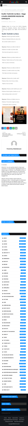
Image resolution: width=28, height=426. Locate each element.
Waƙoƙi (15, 363)
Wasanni (15, 360)
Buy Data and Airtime (18, 421)
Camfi (15, 270)
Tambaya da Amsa (9, 421)
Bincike (15, 264)
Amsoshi (18, 424)
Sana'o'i (15, 334)
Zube (15, 384)
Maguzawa (15, 325)
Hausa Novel (15, 293)
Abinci (15, 238)
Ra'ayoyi (15, 328)
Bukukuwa (15, 267)
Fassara (15, 276)
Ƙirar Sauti (15, 390)
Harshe (15, 290)
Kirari (15, 319)
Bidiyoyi (15, 261)
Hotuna (15, 299)
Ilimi (15, 302)
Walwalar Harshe (15, 355)
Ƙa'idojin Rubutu (15, 387)
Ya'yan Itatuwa (15, 378)
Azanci (15, 255)
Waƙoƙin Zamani (15, 375)
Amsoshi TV (15, 252)
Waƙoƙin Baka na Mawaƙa (15, 372)
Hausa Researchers (15, 296)
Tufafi (15, 352)
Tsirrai (15, 346)
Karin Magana (15, 311)
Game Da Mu (15, 418)
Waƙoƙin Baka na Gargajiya (10, 9)
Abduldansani (5, 21)
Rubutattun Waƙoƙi (15, 331)
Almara (15, 249)
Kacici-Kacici (15, 308)
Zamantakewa (15, 381)
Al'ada (15, 247)
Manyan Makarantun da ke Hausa (11, 419)
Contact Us (21, 418)
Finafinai (15, 279)
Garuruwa (15, 282)
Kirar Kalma (15, 317)
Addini (15, 244)
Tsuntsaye (15, 349)
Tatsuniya (15, 340)
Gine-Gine (15, 284)
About (9, 418)
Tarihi (15, 337)
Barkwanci (15, 258)
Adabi (15, 241)
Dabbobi (15, 273)
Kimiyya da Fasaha (15, 314)
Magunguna (15, 322)
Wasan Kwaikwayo (15, 357)
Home (2, 9)
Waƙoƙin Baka (15, 366)
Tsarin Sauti (15, 343)
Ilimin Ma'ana (15, 305)
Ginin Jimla (15, 287)
